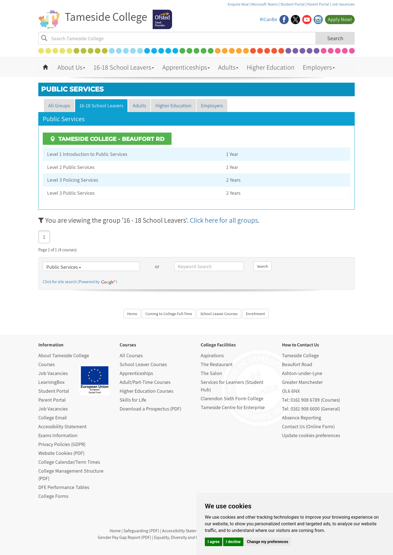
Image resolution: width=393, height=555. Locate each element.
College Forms (53, 496)
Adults (228, 67)
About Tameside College (63, 355)
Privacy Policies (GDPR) (61, 444)
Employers (319, 67)
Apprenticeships (186, 67)
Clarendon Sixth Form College (232, 398)
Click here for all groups (224, 220)
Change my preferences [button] (267, 541)
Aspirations (212, 355)
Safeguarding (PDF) (141, 531)
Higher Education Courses (146, 391)
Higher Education (270, 67)
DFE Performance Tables (63, 487)
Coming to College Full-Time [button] (168, 313)
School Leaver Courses (143, 364)
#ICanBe (268, 19)
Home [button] (132, 313)
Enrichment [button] (255, 313)
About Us (71, 67)
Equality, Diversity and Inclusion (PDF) (189, 537)
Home (115, 531)
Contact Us (308, 345)
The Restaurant (217, 364)
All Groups (59, 105)
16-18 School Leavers (124, 67)
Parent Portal (318, 4)
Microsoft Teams (264, 4)
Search (335, 38)
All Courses (131, 355)
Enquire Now (238, 4)
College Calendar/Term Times (69, 462)
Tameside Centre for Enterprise (233, 407)
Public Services (63, 267)
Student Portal (292, 4)
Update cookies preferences (311, 435)
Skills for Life (133, 400)
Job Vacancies (343, 4)
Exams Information (57, 435)
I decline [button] (233, 541)
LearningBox (51, 382)
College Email (52, 417)
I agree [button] (214, 541)
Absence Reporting (301, 417)
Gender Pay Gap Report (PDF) (124, 537)
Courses (46, 364)
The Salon (211, 373)
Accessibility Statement (62, 426)
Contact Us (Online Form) (308, 426)
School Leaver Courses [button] (219, 313)
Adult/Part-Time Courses (145, 382)
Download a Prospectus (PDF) (150, 409)
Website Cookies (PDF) (61, 453)
